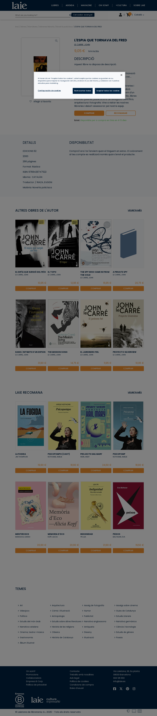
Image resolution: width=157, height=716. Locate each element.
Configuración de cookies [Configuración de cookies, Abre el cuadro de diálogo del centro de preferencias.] (49, 90)
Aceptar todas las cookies (108, 91)
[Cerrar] (121, 75)
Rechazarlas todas (82, 91)
